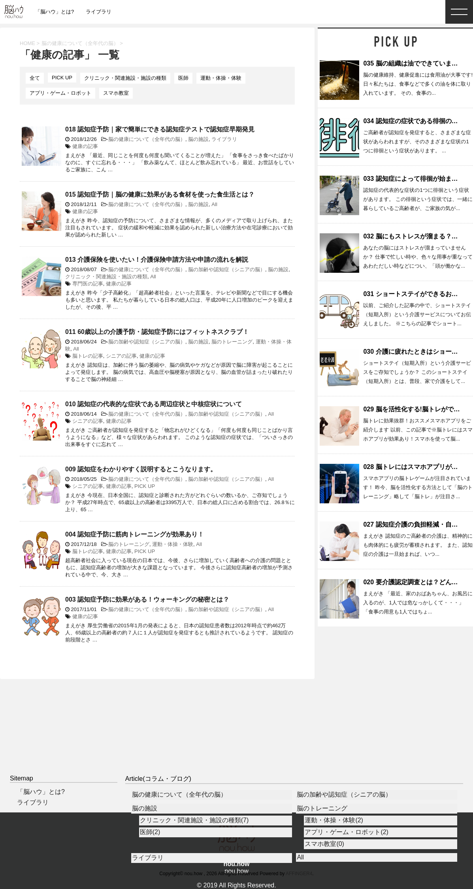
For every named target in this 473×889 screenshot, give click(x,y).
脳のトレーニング (232, 342)
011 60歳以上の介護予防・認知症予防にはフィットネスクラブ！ (157, 331)
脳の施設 (198, 139)
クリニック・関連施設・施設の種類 (125, 78)
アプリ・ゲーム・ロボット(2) (346, 832)
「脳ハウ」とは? (54, 12)
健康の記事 (85, 146)
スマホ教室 (116, 93)
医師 (183, 78)
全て (35, 78)
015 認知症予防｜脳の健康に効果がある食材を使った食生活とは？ (159, 194)
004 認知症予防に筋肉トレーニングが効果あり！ (134, 534)
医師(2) (150, 832)
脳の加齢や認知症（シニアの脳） (226, 269)
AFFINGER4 (299, 873)
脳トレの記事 (87, 356)
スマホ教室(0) (324, 843)
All (214, 204)
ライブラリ (98, 12)
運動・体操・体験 (220, 78)
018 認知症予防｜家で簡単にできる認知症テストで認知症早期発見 (159, 129)
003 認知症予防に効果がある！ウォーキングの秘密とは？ (147, 599)
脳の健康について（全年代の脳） (146, 139)
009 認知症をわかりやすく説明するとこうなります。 (141, 469)
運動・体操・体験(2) (334, 820)
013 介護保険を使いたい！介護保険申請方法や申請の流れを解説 (156, 259)
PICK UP (62, 78)
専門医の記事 (87, 284)
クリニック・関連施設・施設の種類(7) (194, 820)
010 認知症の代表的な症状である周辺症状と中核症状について (153, 404)
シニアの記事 (121, 356)
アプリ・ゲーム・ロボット (60, 93)
